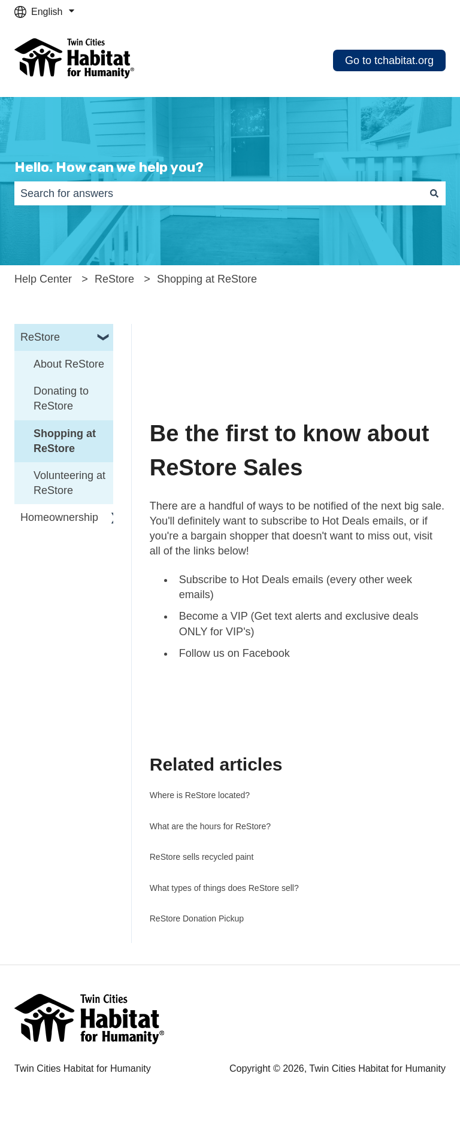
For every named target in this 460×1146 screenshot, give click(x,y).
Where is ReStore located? (200, 795)
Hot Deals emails (363, 521)
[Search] (434, 193)
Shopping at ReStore (207, 279)
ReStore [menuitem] (40, 337)
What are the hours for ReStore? (210, 826)
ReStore (114, 279)
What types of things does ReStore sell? (224, 888)
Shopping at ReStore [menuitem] (65, 441)
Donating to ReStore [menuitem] (61, 398)
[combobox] (218, 193)
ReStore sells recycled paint (202, 857)
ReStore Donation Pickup (197, 918)
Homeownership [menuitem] (59, 517)
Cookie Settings (48, 1132)
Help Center (43, 279)
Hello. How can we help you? (109, 167)
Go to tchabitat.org (389, 60)
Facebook (266, 653)
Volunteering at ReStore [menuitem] (69, 482)
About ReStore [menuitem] (69, 364)
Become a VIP (213, 616)
